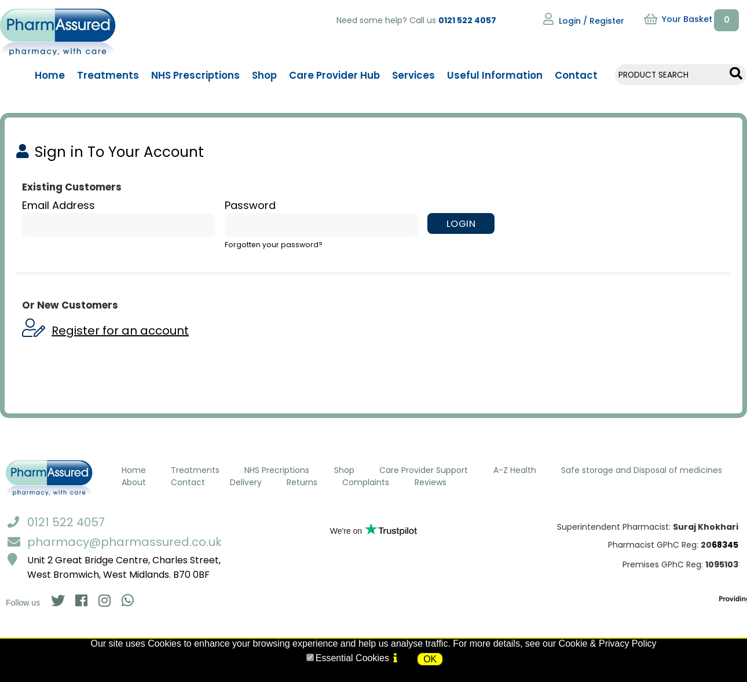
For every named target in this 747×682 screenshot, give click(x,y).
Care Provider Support (423, 470)
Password (250, 205)
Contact (188, 482)
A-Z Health (514, 470)
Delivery (246, 482)
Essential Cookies (352, 658)
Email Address (58, 205)
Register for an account (120, 330)
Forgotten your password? (274, 245)
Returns (302, 482)
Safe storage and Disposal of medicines (641, 470)
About (134, 482)
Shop (344, 470)
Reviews (430, 482)
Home (134, 470)
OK (430, 659)
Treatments (195, 470)
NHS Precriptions (276, 470)
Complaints (365, 482)
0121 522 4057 (467, 20)
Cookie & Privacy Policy (608, 643)
